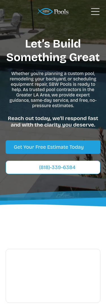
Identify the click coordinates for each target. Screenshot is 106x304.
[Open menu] (95, 11)
